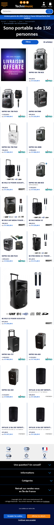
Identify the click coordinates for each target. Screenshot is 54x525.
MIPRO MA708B (35, 111)
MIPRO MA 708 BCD (36, 72)
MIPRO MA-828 (35, 348)
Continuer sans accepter (27, 520)
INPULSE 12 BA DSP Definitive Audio (13, 419)
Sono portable (30, 21)
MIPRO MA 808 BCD (36, 180)
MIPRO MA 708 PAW (10, 145)
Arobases (46, 498)
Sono (20, 21)
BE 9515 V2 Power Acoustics (14, 313)
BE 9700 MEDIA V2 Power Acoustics (40, 252)
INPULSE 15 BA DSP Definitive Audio (40, 383)
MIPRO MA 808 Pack (10, 252)
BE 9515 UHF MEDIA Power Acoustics (13, 217)
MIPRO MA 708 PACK (10, 111)
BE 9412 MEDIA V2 (36, 217)
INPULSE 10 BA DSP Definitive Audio (40, 419)
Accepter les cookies (14, 516)
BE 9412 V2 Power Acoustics (13, 180)
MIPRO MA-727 (8, 348)
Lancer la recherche (49, 11)
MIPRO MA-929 (8, 383)
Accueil (3, 21)
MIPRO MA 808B (35, 145)
